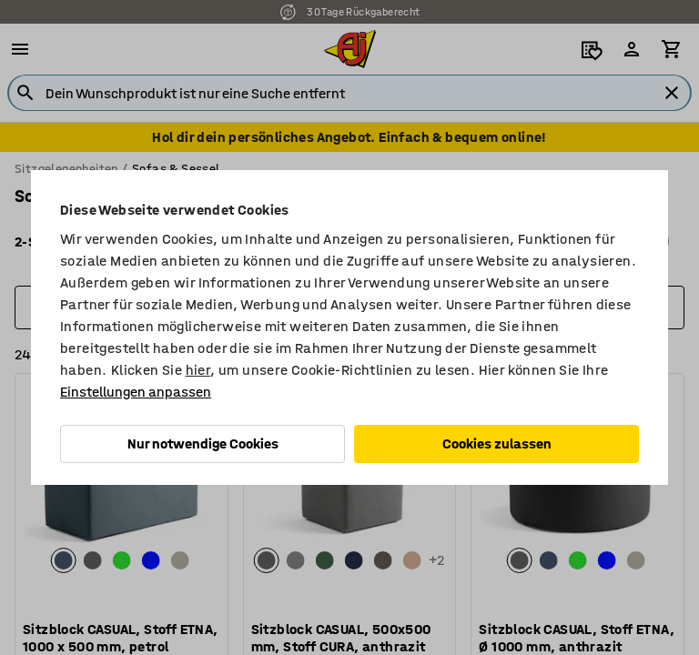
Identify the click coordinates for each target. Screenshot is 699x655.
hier (198, 369)
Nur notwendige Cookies (203, 443)
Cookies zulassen (497, 443)
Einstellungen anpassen (135, 391)
